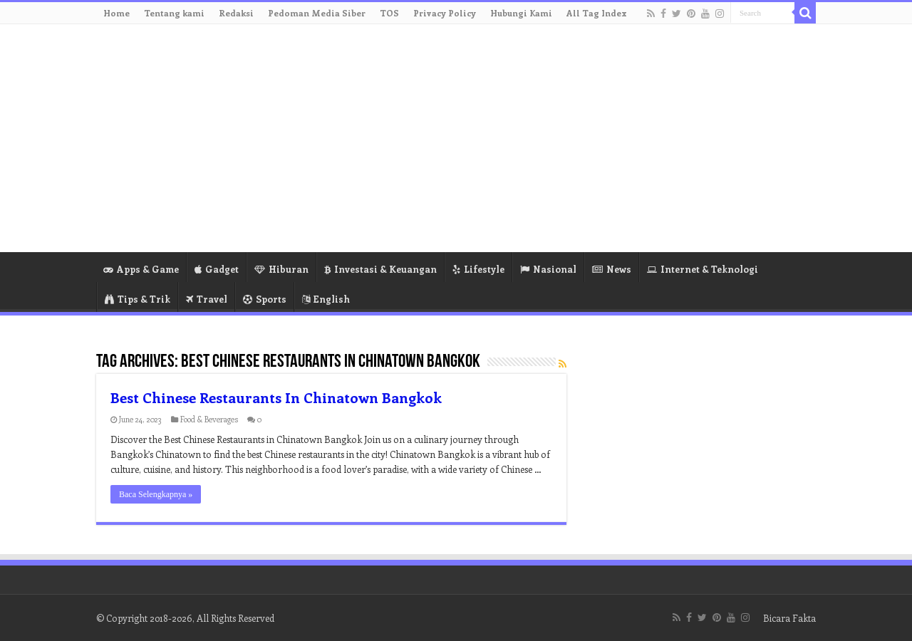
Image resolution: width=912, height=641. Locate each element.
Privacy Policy (444, 13)
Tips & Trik (137, 299)
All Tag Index (596, 13)
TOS (389, 13)
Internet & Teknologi (702, 269)
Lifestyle (478, 269)
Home (116, 13)
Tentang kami (174, 13)
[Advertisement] (545, 138)
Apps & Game (141, 269)
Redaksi (236, 13)
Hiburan (281, 269)
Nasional (548, 269)
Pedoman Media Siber (317, 13)
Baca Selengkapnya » (155, 494)
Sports (264, 299)
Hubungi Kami (521, 13)
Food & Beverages (209, 419)
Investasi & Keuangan (380, 269)
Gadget (217, 269)
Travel (206, 299)
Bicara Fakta (789, 618)
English (326, 299)
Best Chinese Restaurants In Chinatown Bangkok (276, 397)
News (611, 269)
